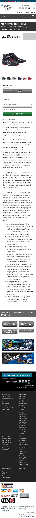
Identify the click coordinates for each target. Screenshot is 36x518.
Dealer (4, 402)
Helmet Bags (22, 407)
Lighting (4, 472)
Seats (20, 450)
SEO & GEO (5, 510)
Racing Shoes (22, 398)
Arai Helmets (22, 440)
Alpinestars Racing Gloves (26, 324)
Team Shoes (5, 444)
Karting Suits (22, 415)
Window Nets (22, 462)
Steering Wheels (23, 451)
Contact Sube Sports (7, 413)
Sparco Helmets (23, 444)
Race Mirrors (22, 457)
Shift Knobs (22, 455)
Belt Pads (21, 461)
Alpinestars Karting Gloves (9, 324)
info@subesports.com (28, 516)
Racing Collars (23, 403)
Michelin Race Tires (24, 470)
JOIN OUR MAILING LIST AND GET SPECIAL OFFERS (17, 375)
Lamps (4, 474)
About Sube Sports (7, 398)
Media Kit (4, 400)
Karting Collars (23, 422)
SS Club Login (6, 396)
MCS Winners (5, 403)
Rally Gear (5, 470)
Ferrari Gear (22, 409)
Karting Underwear (24, 420)
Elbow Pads (22, 424)
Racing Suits (22, 396)
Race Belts (22, 459)
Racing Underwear (24, 402)
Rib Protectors (23, 427)
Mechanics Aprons (7, 442)
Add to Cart (17, 114)
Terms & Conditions (7, 407)
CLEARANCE (26, 330)
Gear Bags (22, 405)
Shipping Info (6, 409)
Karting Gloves (23, 418)
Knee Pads (22, 426)
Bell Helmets (22, 438)
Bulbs (3, 475)
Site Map (4, 405)
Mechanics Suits (6, 438)
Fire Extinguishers (23, 464)
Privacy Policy (6, 411)
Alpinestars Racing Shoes (9, 331)
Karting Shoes (22, 416)
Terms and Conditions (8, 509)
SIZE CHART (17, 91)
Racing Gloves (23, 400)
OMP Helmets (22, 442)
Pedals (21, 453)
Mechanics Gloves (7, 440)
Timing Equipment (7, 477)
